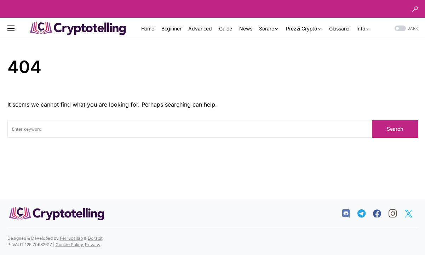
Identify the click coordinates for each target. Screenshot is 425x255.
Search (395, 129)
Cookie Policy (69, 244)
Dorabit (95, 238)
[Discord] (349, 213)
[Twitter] (412, 213)
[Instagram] (396, 213)
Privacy (92, 244)
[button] (415, 9)
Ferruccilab (71, 238)
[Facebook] (380, 213)
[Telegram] (365, 213)
